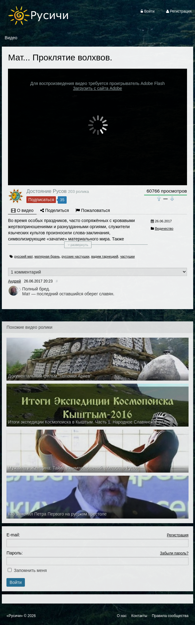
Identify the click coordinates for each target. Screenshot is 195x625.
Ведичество (164, 228)
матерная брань (47, 256)
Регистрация (177, 535)
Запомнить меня (30, 570)
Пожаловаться (93, 210)
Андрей (14, 281)
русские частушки (75, 256)
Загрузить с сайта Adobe (97, 88)
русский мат (23, 256)
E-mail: (13, 534)
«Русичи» (14, 616)
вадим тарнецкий (104, 256)
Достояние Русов (46, 191)
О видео (22, 210)
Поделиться (54, 210)
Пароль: (14, 552)
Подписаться (41, 199)
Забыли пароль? (174, 553)
